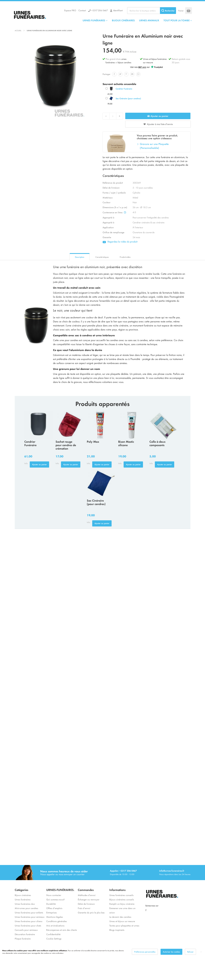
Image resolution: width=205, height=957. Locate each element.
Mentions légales (54, 916)
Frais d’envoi (84, 908)
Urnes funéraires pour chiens (28, 921)
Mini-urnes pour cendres (26, 908)
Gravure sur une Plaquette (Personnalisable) (154, 146)
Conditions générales (56, 921)
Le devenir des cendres (120, 916)
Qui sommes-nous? (55, 899)
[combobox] (151, 10)
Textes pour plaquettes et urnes (124, 925)
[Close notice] (201, 952)
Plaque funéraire (23, 938)
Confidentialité (53, 934)
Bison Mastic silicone (126, 443)
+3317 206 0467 (99, 10)
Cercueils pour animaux (26, 929)
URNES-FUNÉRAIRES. (60, 890)
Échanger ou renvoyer (88, 899)
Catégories (21, 890)
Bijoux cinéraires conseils (121, 899)
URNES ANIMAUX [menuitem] (149, 20)
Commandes (86, 890)
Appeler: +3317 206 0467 (123, 870)
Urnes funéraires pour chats (28, 925)
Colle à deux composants (157, 443)
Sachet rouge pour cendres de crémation (66, 444)
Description (79, 257)
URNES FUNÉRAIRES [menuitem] (94, 20)
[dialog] (102, 952)
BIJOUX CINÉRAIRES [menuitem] (123, 20)
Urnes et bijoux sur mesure (122, 921)
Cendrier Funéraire (124, 88)
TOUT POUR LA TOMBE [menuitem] (177, 20)
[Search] (168, 10)
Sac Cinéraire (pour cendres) (128, 98)
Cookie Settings (53, 938)
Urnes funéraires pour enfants (29, 912)
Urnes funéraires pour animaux (29, 916)
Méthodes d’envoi (87, 895)
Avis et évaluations (55, 925)
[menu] (137, 20)
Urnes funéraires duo (25, 903)
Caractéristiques (102, 257)
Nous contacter (53, 895)
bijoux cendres (124, 62)
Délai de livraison (86, 903)
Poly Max (93, 441)
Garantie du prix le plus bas (91, 912)
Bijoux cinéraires (23, 895)
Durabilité (51, 903)
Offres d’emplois (54, 908)
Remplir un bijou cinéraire (121, 903)
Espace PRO (70, 10)
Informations (117, 890)
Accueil (18, 30)
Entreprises (51, 912)
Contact (82, 10)
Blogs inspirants (116, 929)
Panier (181, 10)
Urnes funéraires (22, 899)
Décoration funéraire (25, 934)
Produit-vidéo (125, 257)
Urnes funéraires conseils (121, 895)
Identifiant (118, 10)
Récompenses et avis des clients (61, 929)
